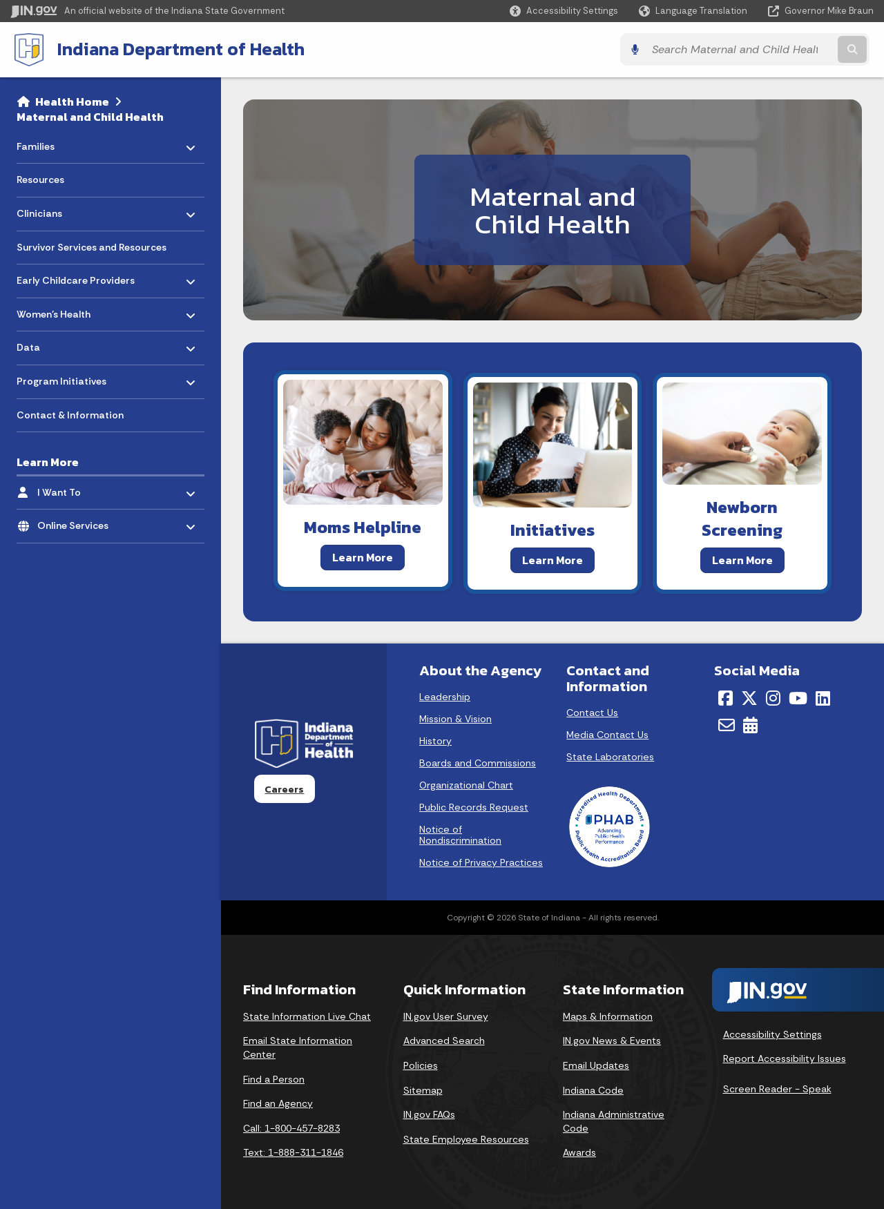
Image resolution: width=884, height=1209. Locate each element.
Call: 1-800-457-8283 (291, 1127)
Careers (284, 788)
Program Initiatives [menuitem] (61, 377)
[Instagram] (773, 698)
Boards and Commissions (477, 763)
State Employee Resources (466, 1138)
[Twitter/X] (749, 698)
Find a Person (274, 1078)
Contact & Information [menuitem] (70, 414)
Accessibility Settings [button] (772, 1033)
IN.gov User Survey (445, 1015)
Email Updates (596, 1064)
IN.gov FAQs (429, 1114)
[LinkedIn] (823, 698)
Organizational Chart (466, 785)
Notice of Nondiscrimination (460, 835)
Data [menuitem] (57, 343)
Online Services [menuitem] (77, 521)
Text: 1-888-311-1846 (293, 1152)
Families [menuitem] (57, 142)
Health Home (72, 100)
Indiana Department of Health (176, 49)
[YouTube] (798, 698)
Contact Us (592, 712)
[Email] (726, 724)
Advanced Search (444, 1040)
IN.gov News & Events (612, 1040)
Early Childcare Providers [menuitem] (76, 276)
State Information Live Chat (307, 1015)
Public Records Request (473, 807)
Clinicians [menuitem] (57, 209)
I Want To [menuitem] (77, 487)
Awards (579, 1152)
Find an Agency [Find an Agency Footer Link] (278, 1102)
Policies (420, 1064)
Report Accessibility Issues (784, 1058)
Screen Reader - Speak (777, 1088)
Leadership (444, 696)
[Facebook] (725, 698)
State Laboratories (610, 757)
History (435, 741)
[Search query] (768, 49)
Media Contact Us (607, 734)
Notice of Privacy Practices (481, 862)
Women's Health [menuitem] (57, 309)
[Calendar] (750, 724)
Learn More (362, 556)
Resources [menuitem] (40, 179)
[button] (564, 10)
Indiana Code (593, 1089)
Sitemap (423, 1089)
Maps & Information (608, 1015)
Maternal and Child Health (90, 116)
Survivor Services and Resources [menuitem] (91, 246)
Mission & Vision (455, 719)
